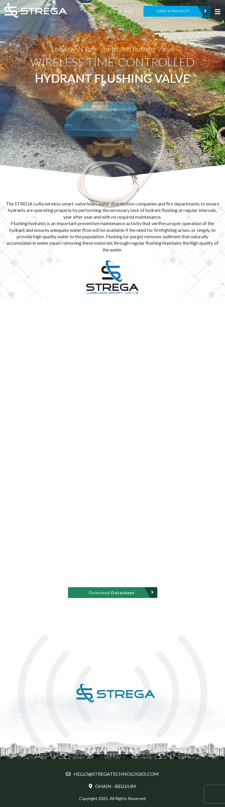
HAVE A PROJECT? (173, 11)
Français (126, 11)
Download (112, 592)
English (110, 11)
